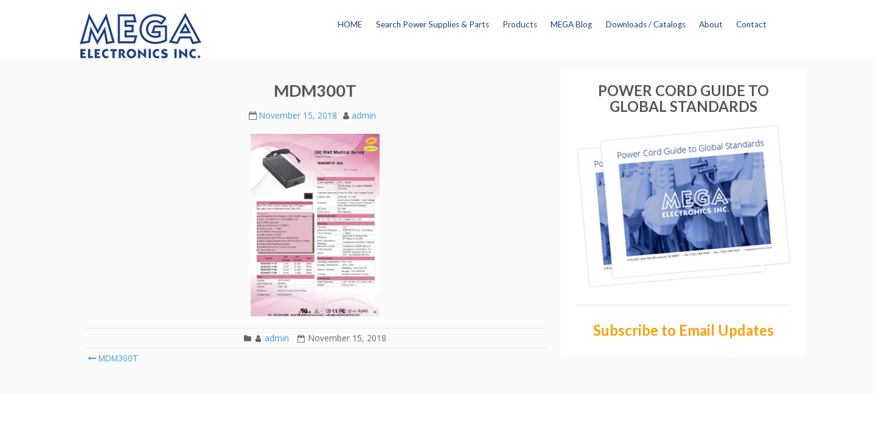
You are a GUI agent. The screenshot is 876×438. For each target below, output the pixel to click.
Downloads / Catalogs (646, 24)
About (711, 24)
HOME (350, 24)
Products (519, 24)
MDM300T (113, 358)
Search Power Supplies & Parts (432, 24)
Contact (751, 24)
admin (364, 115)
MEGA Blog (571, 24)
